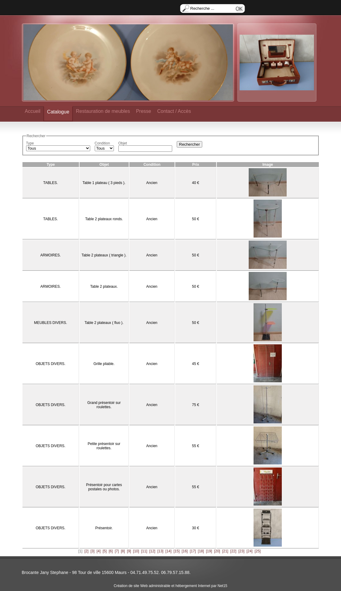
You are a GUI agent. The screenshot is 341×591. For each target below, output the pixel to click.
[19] (209, 551)
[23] (241, 551)
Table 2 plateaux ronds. (104, 219)
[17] (193, 551)
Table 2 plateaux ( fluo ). (103, 323)
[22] (233, 551)
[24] (250, 551)
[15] (177, 551)
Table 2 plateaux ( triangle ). (103, 255)
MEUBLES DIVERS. (50, 323)
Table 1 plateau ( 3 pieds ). (104, 183)
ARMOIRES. (50, 255)
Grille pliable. (104, 364)
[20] (217, 551)
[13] (160, 551)
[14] (168, 551)
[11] (144, 551)
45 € (195, 364)
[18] (201, 551)
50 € (195, 219)
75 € (195, 405)
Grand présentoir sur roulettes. (104, 405)
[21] (225, 551)
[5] (105, 551)
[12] (152, 551)
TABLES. (50, 183)
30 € (195, 528)
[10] (136, 551)
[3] (92, 551)
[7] (117, 551)
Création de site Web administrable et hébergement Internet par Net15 (170, 586)
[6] (111, 551)
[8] (123, 551)
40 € (195, 183)
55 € (195, 446)
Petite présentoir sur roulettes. (104, 446)
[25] (257, 551)
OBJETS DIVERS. (50, 364)
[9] (129, 551)
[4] (99, 551)
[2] (86, 551)
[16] (185, 551)
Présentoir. (104, 528)
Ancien (152, 183)
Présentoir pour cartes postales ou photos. (104, 487)
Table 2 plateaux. (104, 286)
